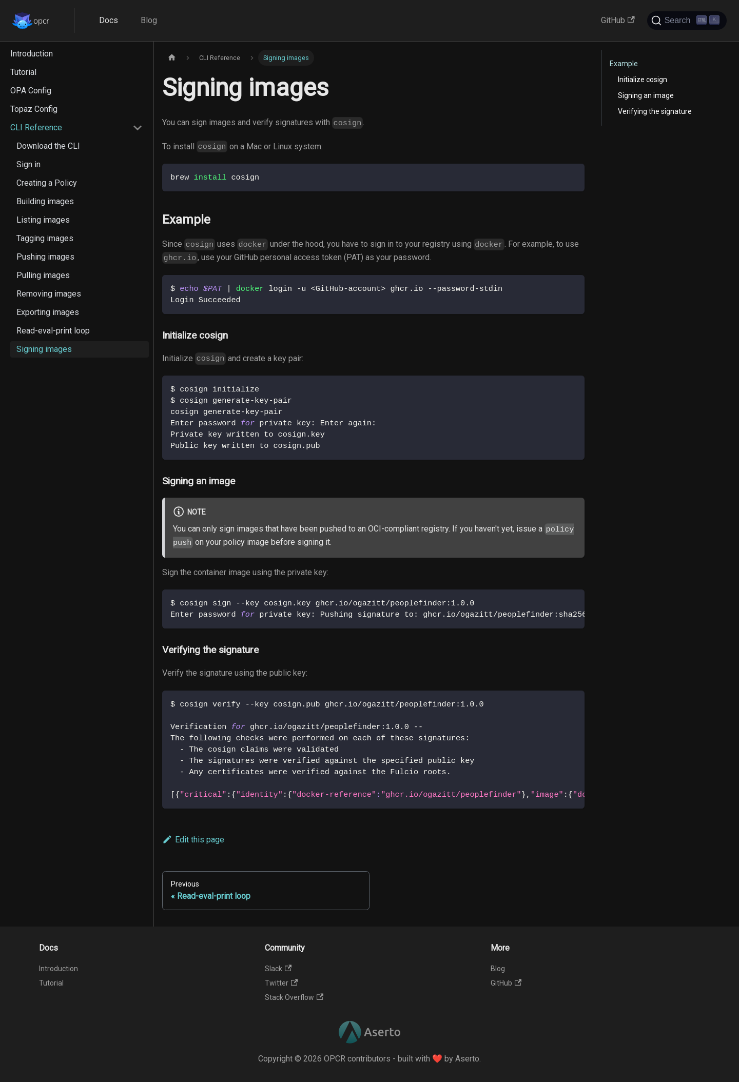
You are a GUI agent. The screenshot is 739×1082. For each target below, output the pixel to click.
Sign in (28, 164)
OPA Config (30, 90)
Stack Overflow (294, 997)
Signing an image (646, 95)
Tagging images (44, 238)
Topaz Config (33, 109)
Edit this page (193, 839)
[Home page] (172, 58)
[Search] (687, 20)
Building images (45, 201)
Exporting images (47, 312)
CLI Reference (36, 127)
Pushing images (45, 257)
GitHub (617, 20)
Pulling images (43, 275)
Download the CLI (48, 146)
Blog (149, 20)
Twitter (281, 983)
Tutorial (23, 72)
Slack (278, 969)
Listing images (43, 220)
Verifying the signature (655, 111)
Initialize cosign (642, 79)
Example (624, 64)
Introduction (31, 53)
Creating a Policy (46, 183)
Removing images (48, 294)
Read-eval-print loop (53, 331)
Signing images (44, 349)
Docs (108, 20)
